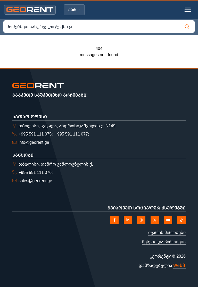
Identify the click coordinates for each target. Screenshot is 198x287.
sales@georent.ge (35, 180)
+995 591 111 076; (36, 172)
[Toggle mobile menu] (188, 10)
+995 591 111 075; (36, 134)
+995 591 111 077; (72, 134)
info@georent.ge (34, 142)
